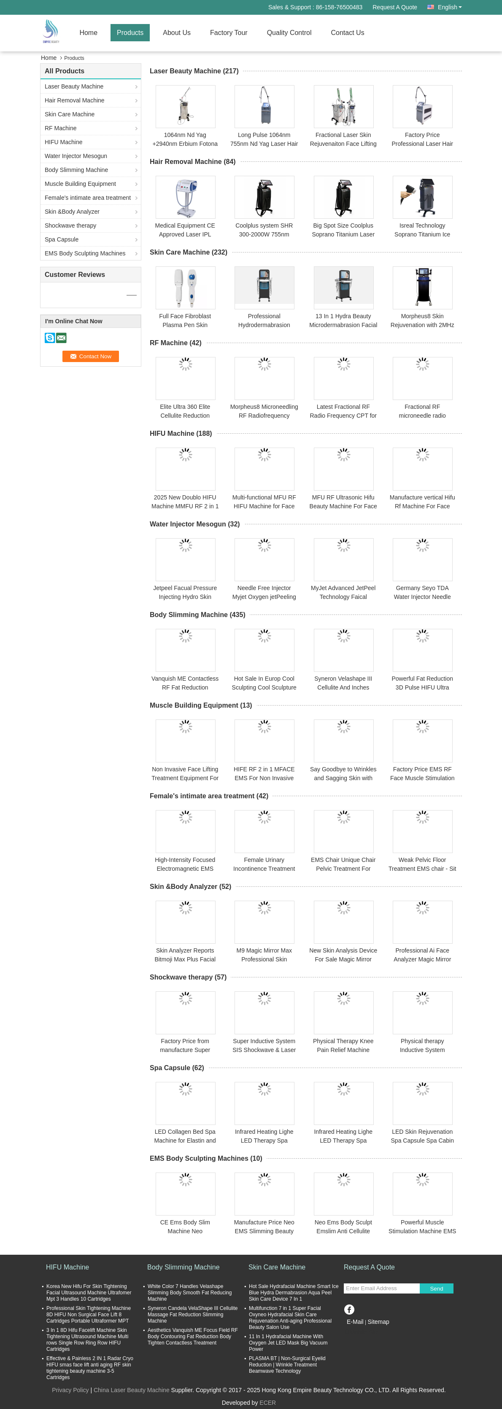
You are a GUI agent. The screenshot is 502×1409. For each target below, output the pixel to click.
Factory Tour (229, 32)
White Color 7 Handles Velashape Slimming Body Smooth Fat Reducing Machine (190, 1292)
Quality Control (289, 32)
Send (436, 1289)
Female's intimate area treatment (88, 197)
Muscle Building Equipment (80, 183)
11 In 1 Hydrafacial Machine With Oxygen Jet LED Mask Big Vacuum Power (288, 1343)
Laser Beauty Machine (74, 86)
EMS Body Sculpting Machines (85, 253)
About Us (177, 32)
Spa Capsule (61, 239)
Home (88, 32)
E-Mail (355, 1321)
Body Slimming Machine (76, 169)
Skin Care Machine (69, 114)
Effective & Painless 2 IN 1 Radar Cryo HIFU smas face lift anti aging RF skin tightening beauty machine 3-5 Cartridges (89, 1367)
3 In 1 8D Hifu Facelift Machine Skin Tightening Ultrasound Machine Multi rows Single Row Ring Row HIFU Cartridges (87, 1339)
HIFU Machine (63, 142)
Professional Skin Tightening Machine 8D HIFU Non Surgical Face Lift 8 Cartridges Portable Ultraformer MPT (88, 1314)
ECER (267, 1402)
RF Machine (60, 128)
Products (130, 32)
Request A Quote (394, 7)
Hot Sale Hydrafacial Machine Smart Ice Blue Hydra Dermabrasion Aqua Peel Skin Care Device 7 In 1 (294, 1292)
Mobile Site (361, 1332)
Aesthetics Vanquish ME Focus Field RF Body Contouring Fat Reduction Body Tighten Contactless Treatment (193, 1336)
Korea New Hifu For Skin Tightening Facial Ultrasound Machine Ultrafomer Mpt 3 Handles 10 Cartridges (88, 1292)
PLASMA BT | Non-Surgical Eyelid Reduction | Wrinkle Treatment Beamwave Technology (287, 1364)
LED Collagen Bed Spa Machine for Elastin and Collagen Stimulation (185, 1140)
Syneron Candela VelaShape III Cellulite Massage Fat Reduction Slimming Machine (193, 1314)
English (450, 7)
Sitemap (378, 1321)
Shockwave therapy (70, 225)
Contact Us (347, 32)
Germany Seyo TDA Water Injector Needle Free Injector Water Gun (422, 597)
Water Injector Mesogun (76, 156)
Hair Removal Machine (75, 100)
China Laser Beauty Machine (132, 1390)
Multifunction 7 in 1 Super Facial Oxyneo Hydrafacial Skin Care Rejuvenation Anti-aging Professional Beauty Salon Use (290, 1317)
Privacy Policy (70, 1390)
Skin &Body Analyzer (72, 211)
